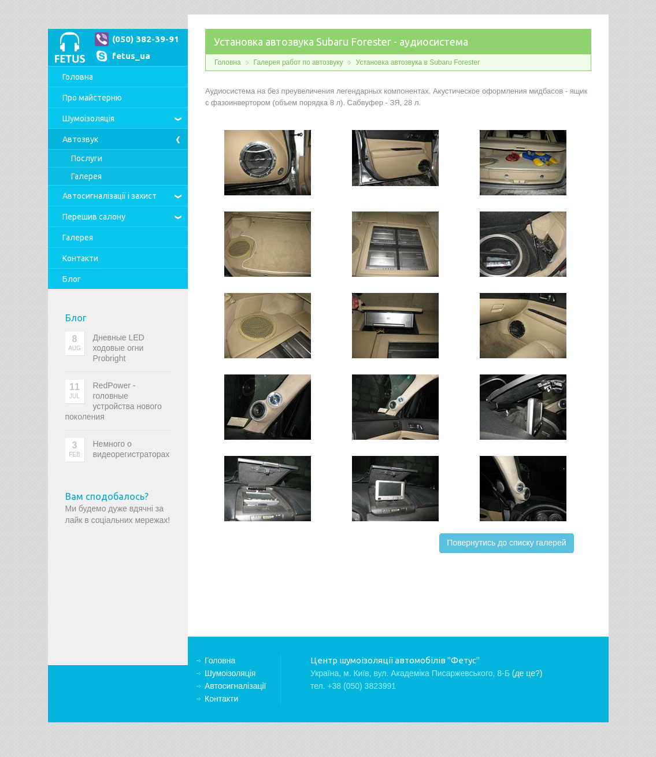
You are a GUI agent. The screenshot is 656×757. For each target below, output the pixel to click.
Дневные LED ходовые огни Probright (118, 348)
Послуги (86, 158)
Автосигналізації (109, 196)
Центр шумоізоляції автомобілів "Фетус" (69, 47)
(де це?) (527, 673)
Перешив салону (93, 216)
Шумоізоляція (88, 118)
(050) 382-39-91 (145, 39)
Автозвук (80, 139)
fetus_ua (131, 56)
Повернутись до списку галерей (506, 542)
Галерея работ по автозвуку (298, 62)
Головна (77, 76)
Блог (71, 279)
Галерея (86, 176)
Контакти (80, 258)
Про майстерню (92, 97)
